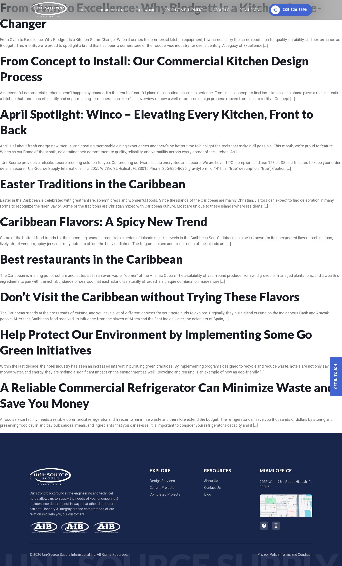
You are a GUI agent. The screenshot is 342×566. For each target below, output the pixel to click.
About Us (221, 10)
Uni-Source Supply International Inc (68, 554)
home (84, 10)
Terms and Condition (296, 554)
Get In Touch (336, 376)
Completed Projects (165, 494)
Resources (249, 10)
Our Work (145, 10)
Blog (207, 494)
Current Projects (162, 488)
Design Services (162, 481)
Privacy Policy (268, 554)
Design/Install (113, 10)
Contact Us (212, 488)
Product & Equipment (183, 10)
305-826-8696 (289, 9)
